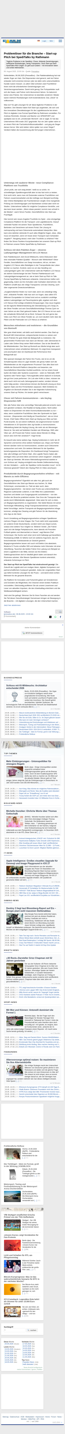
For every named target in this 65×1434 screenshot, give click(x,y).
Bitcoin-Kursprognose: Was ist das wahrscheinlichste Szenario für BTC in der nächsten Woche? (21, 1279)
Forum (53, 1417)
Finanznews (10, 1052)
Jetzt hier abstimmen (12, 605)
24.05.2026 (9, 1349)
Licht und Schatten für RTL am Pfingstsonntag (18, 1256)
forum (61, 637)
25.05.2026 (9, 1344)
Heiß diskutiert (28, 1364)
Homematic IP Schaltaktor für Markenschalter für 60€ (38, 888)
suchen (31, 1330)
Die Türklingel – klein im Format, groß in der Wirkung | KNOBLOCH (21, 1165)
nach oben (56, 1422)
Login (44, 41)
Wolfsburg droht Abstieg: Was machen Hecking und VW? (40, 1044)
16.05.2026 (27, 1346)
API (38, 1419)
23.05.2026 (9, 1351)
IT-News (8, 853)
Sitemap (6, 1417)
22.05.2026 (9, 1353)
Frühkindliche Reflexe (27, 734)
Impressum (40, 1417)
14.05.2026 (27, 1350)
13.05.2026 (27, 1353)
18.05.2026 (9, 1362)
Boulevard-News (13, 803)
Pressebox (35, 71)
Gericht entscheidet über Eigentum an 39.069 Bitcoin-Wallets (41, 1094)
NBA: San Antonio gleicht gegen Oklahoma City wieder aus (41, 1040)
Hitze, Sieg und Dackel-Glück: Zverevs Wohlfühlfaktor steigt (41, 1037)
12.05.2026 (27, 1355)
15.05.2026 (27, 1348)
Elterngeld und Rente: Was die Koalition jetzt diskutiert (39, 791)
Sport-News (10, 1002)
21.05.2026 (9, 1356)
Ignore (34, 1369)
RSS (42, 1419)
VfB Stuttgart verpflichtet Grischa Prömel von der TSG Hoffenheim (19, 1216)
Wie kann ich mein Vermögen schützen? (34, 720)
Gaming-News (11, 900)
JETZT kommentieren (32, 633)
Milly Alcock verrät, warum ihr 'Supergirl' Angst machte (39, 992)
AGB (22, 1417)
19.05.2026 (9, 1360)
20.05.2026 (9, 1358)
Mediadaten (29, 1417)
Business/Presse (13, 678)
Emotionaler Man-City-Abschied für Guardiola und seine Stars (42, 1042)
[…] (35, 707)
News (59, 1417)
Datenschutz (14, 1417)
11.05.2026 (27, 1357)
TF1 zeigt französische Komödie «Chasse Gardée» (38, 988)
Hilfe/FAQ (31, 1419)
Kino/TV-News (11, 950)
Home (47, 1417)
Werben (24, 1419)
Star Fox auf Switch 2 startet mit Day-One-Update (37, 945)
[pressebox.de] (9, 614)
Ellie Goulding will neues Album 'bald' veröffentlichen (38, 843)
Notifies (39, 1369)
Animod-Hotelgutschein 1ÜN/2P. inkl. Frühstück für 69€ (39, 838)
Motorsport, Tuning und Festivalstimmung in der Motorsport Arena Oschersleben (20, 1186)
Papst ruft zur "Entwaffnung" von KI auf (33, 793)
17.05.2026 (27, 1344)
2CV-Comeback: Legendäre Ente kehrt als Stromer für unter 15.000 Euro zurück (21, 1301)
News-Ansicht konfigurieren (33, 1367)
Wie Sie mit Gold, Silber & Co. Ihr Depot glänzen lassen (39, 718)
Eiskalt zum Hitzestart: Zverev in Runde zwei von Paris (39, 1047)
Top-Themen (10, 753)
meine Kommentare (23, 1369)
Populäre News (28, 1362)
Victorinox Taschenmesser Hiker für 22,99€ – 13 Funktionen (41, 845)
